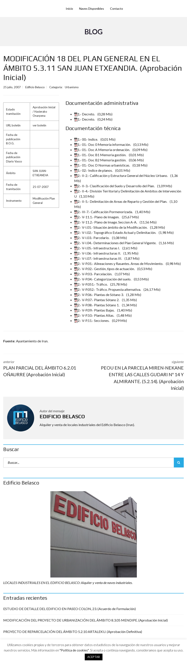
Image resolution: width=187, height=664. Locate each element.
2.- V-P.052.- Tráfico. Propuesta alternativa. (108, 289)
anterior (45, 369)
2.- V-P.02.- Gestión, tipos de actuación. (104, 269)
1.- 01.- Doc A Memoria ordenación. (102, 150)
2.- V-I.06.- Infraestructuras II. (97, 253)
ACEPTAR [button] (93, 657)
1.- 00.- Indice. (86, 139)
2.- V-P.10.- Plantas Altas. (94, 315)
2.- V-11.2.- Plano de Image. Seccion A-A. (106, 222)
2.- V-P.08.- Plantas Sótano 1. (97, 305)
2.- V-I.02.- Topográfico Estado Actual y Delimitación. (115, 232)
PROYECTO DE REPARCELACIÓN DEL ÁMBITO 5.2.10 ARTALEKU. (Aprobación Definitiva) (72, 631)
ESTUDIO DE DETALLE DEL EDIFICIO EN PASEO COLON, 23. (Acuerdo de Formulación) (69, 609)
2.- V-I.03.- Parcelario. (92, 238)
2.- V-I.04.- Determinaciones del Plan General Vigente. (115, 243)
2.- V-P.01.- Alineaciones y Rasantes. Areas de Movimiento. (119, 263)
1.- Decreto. (85, 114)
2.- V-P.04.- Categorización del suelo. (103, 279)
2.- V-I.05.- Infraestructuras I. (97, 248)
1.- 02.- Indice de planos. (93, 170)
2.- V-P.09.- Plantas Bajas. (94, 310)
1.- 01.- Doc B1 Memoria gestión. (100, 155)
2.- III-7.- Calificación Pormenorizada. (103, 212)
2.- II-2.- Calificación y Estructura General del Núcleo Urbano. (121, 175)
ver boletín (39, 125)
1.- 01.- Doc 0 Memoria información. (102, 144)
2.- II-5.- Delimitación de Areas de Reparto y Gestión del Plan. (121, 201)
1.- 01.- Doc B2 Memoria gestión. (100, 160)
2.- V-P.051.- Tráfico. (91, 284)
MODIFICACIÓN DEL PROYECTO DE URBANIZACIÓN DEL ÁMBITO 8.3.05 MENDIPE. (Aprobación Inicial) (85, 620)
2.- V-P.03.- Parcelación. (93, 274)
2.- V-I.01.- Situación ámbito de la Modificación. (111, 227)
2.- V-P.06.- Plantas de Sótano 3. (99, 295)
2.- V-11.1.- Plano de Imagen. (97, 217)
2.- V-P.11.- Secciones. (92, 320)
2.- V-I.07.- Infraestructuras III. (98, 258)
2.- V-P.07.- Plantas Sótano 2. (97, 300)
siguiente (142, 376)
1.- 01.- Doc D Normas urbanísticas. (102, 165)
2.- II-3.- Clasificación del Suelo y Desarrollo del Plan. (114, 186)
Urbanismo (72, 87)
